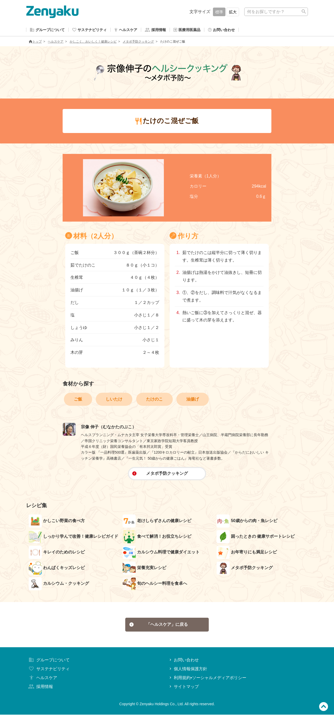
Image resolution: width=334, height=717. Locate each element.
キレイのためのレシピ (57, 553)
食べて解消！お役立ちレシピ (157, 537)
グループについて (48, 662)
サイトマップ (183, 688)
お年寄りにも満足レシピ (247, 553)
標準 (219, 12)
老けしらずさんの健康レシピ (157, 522)
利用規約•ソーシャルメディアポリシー (207, 680)
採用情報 (40, 688)
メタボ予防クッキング (138, 42)
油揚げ (192, 400)
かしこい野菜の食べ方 (57, 522)
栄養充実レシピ (144, 569)
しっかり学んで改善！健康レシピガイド (73, 537)
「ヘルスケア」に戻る (159, 626)
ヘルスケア (55, 42)
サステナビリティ (48, 671)
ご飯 (78, 400)
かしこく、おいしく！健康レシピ (93, 42)
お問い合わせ (183, 662)
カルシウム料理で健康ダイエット (161, 553)
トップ (35, 42)
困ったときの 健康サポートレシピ (256, 537)
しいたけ (114, 400)
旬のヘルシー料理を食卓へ (155, 584)
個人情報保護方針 (187, 671)
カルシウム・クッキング (59, 584)
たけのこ (154, 400)
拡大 (233, 12)
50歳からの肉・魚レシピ (247, 522)
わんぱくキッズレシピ (57, 569)
